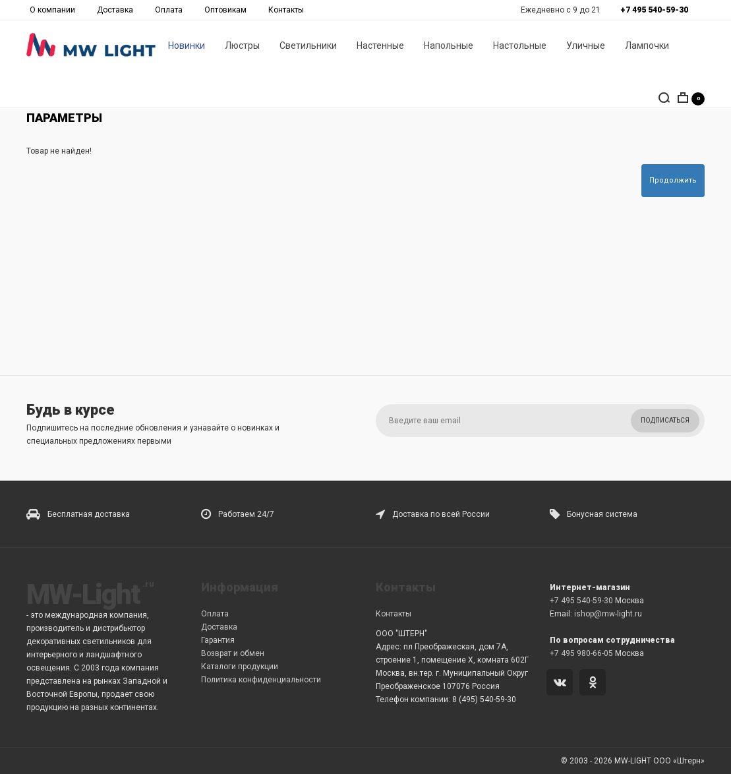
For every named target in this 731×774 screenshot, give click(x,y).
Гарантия (218, 640)
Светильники (308, 47)
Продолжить (673, 180)
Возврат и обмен (232, 653)
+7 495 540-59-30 (581, 600)
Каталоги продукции (239, 666)
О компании (52, 10)
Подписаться (665, 420)
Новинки (186, 47)
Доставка (115, 10)
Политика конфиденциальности (261, 679)
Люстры (242, 47)
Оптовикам (225, 10)
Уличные (585, 47)
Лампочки (647, 47)
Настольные (519, 47)
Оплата (169, 10)
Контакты (286, 10)
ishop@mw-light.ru (608, 613)
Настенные (380, 47)
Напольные (448, 47)
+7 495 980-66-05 (581, 653)
